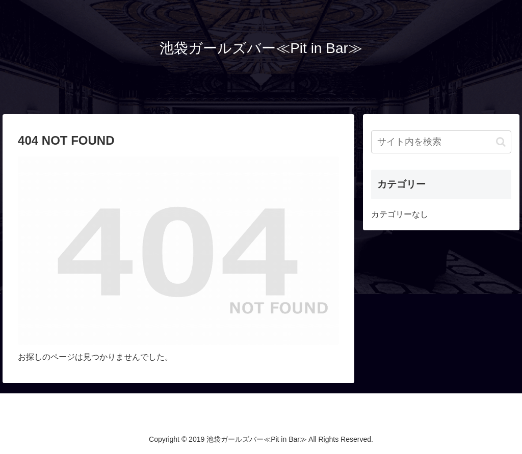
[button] (501, 142)
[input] (441, 141)
